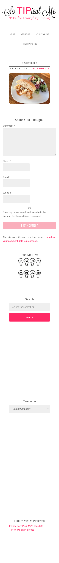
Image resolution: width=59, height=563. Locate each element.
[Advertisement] (32, 360)
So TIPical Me (29, 13)
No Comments (40, 68)
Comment (9, 125)
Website (7, 192)
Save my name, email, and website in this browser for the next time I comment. (24, 214)
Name (7, 161)
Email (7, 177)
